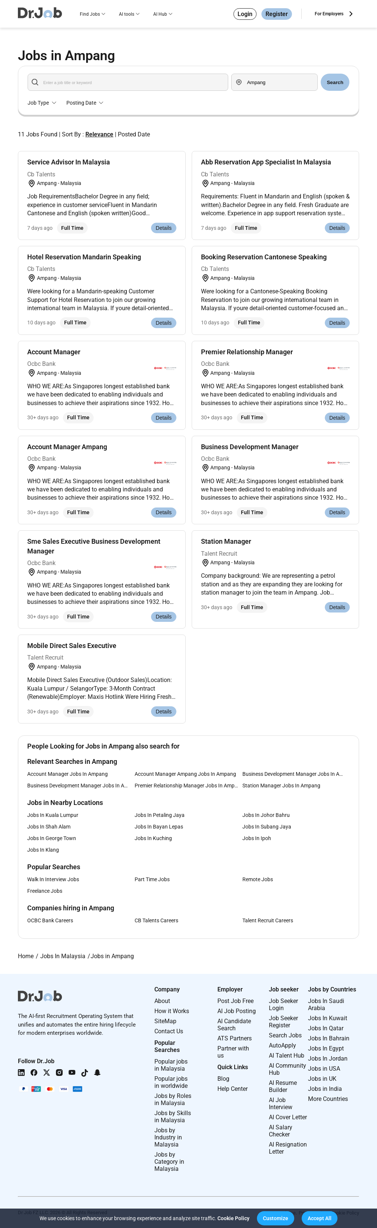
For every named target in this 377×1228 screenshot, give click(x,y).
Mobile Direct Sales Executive (71, 646)
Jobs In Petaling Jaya (160, 815)
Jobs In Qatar (325, 1028)
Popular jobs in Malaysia (171, 1065)
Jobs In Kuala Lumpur (52, 815)
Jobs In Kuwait (327, 1018)
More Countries (328, 1098)
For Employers (329, 13)
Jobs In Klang (43, 850)
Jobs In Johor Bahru (266, 815)
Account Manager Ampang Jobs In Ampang (185, 774)
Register (277, 14)
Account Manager (53, 352)
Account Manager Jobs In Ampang (67, 774)
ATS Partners (234, 1038)
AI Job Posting (236, 1011)
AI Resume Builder (283, 1086)
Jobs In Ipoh (256, 838)
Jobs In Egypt (326, 1048)
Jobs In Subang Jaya (266, 827)
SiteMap (165, 1021)
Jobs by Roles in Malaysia (172, 1099)
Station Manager (226, 541)
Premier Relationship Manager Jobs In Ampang (188, 786)
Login (245, 14)
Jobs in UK (322, 1078)
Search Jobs (285, 1035)
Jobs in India (325, 1088)
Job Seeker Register (283, 1022)
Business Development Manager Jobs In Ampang (296, 774)
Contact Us (168, 1031)
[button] (275, 1218)
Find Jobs (90, 14)
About (162, 1001)
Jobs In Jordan (328, 1058)
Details (164, 228)
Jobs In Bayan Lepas (159, 827)
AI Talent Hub (286, 1055)
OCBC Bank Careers (50, 920)
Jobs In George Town (51, 838)
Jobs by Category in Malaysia (169, 1161)
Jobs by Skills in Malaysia (172, 1117)
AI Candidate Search (234, 1025)
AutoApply (282, 1045)
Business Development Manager (249, 447)
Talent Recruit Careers (267, 920)
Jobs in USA (324, 1068)
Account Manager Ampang (67, 447)
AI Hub (160, 14)
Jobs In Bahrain (328, 1038)
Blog (223, 1078)
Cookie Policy (233, 1218)
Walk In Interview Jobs (53, 879)
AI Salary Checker (280, 1131)
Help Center (232, 1088)
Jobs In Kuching (153, 838)
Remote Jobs (257, 879)
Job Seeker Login (283, 1004)
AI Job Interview (280, 1103)
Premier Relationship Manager (247, 352)
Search (335, 82)
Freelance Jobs (44, 891)
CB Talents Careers (156, 920)
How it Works (171, 1011)
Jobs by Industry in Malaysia (168, 1137)
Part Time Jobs (152, 879)
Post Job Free (235, 1001)
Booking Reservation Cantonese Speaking (264, 257)
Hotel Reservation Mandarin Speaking (84, 257)
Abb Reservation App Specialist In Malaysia (266, 162)
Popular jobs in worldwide (171, 1082)
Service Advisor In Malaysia (68, 162)
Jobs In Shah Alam (48, 827)
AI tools (126, 14)
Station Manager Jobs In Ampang (281, 786)
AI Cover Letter (288, 1117)
